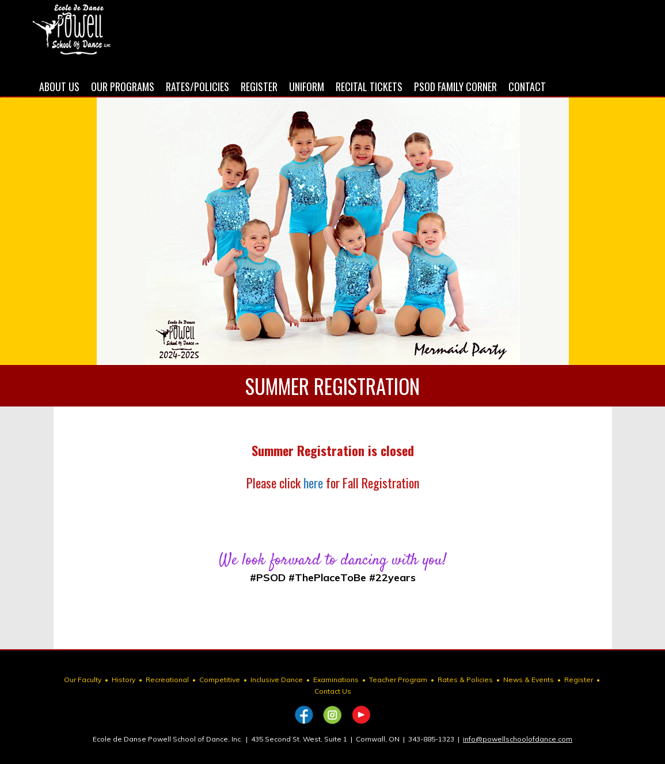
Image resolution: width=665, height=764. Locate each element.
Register (578, 679)
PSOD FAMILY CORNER (455, 86)
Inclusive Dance (276, 679)
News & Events (528, 679)
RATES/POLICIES (197, 86)
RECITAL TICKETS (369, 86)
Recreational (167, 679)
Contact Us (332, 691)
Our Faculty (82, 679)
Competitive (219, 679)
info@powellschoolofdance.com (517, 739)
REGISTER (259, 86)
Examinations (336, 679)
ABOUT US (59, 86)
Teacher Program (398, 679)
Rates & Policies (465, 679)
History (123, 679)
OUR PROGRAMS (122, 86)
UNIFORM (306, 86)
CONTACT (527, 86)
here (313, 482)
